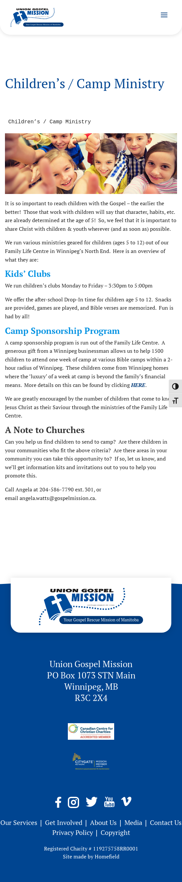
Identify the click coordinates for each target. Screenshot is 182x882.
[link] (37, 17)
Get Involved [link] (64, 822)
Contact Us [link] (166, 822)
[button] (164, 14)
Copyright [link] (115, 832)
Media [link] (134, 822)
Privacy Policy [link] (73, 832)
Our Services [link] (19, 822)
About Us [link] (104, 822)
